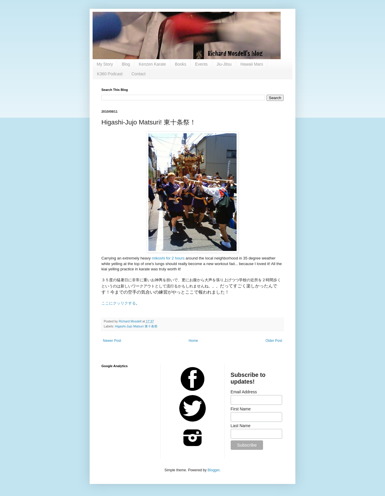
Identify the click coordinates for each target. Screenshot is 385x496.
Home (193, 341)
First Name (241, 409)
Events (201, 64)
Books (180, 64)
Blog (126, 64)
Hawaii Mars (251, 64)
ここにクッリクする (118, 303)
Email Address (244, 392)
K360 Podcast (110, 73)
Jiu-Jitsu (224, 64)
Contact (138, 73)
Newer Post (112, 341)
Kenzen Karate (152, 64)
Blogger (213, 470)
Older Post (273, 341)
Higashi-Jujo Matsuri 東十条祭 (136, 326)
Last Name (241, 425)
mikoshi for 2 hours (168, 258)
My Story (105, 64)
